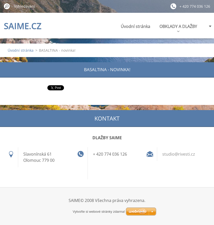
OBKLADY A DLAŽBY (178, 28)
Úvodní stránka (135, 26)
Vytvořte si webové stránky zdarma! (99, 211)
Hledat (7, 6)
